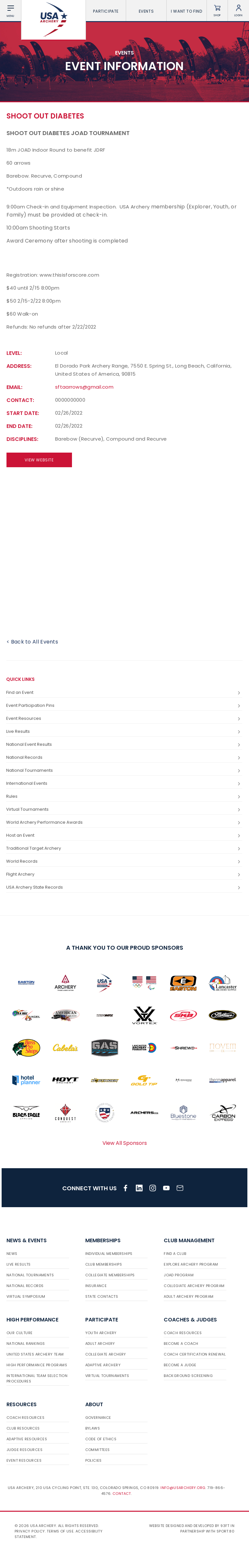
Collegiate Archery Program (194, 1285)
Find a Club (175, 1253)
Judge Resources (24, 1449)
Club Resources (23, 1428)
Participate (106, 11)
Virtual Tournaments (124, 809)
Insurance (96, 1285)
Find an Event (124, 692)
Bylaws (92, 1428)
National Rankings (25, 1343)
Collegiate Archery (105, 1354)
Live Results (124, 731)
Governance (98, 1417)
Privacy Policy (30, 1531)
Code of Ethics (101, 1439)
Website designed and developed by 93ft (189, 1525)
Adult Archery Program (188, 1296)
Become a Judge (180, 1365)
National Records (124, 757)
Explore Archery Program (191, 1264)
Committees (97, 1449)
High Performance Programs (36, 1365)
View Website (39, 460)
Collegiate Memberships (110, 1275)
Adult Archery (100, 1343)
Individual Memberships (109, 1253)
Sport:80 (225, 1531)
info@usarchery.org (182, 1487)
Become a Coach (181, 1343)
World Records (124, 861)
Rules (124, 796)
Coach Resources (183, 1332)
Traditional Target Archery (124, 848)
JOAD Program (179, 1275)
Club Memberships (103, 1264)
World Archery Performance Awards (124, 822)
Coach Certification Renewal (195, 1354)
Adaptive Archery (103, 1365)
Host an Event (124, 835)
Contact (122, 1493)
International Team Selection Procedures (36, 1378)
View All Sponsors (124, 1143)
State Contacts (101, 1296)
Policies (93, 1460)
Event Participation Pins (124, 705)
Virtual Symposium (25, 1296)
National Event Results (124, 744)
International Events (124, 783)
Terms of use (60, 1531)
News (12, 1253)
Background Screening (188, 1375)
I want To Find (186, 11)
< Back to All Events (32, 641)
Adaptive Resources (26, 1439)
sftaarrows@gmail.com (84, 386)
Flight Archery (124, 874)
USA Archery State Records (124, 887)
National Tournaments (124, 770)
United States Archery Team (35, 1354)
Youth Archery (101, 1332)
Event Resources (124, 718)
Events (146, 11)
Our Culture (19, 1332)
